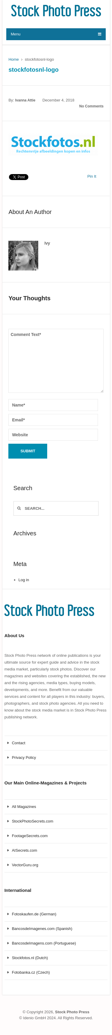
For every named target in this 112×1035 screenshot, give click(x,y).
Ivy (47, 243)
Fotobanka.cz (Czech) (31, 972)
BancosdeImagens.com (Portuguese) (44, 943)
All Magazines (24, 806)
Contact (18, 743)
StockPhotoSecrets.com (32, 821)
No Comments (91, 106)
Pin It (91, 176)
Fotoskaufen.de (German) (34, 914)
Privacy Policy (24, 757)
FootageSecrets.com (30, 836)
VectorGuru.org (25, 865)
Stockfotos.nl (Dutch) (30, 958)
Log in (24, 580)
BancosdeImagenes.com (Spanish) (42, 928)
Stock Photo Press (72, 1012)
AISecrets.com (24, 850)
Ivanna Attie (25, 100)
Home (13, 59)
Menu (16, 34)
